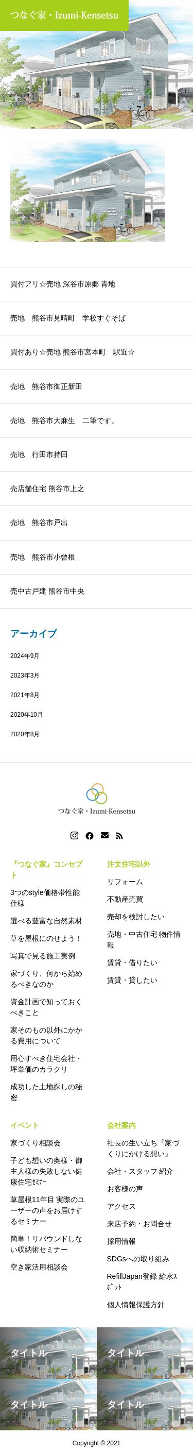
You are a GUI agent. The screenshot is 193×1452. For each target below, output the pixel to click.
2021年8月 (25, 695)
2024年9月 (25, 656)
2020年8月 (25, 734)
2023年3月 (25, 675)
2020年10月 (26, 714)
